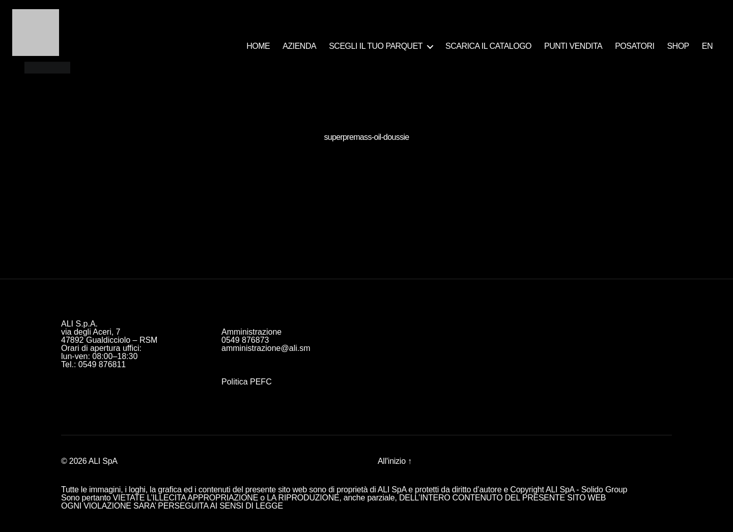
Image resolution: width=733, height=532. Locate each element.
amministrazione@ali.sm (266, 348)
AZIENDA (299, 46)
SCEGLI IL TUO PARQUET (375, 46)
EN (707, 46)
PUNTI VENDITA (573, 46)
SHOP (678, 46)
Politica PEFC (246, 381)
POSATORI (634, 46)
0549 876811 (102, 364)
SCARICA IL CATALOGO (488, 46)
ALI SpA (103, 461)
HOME (258, 46)
